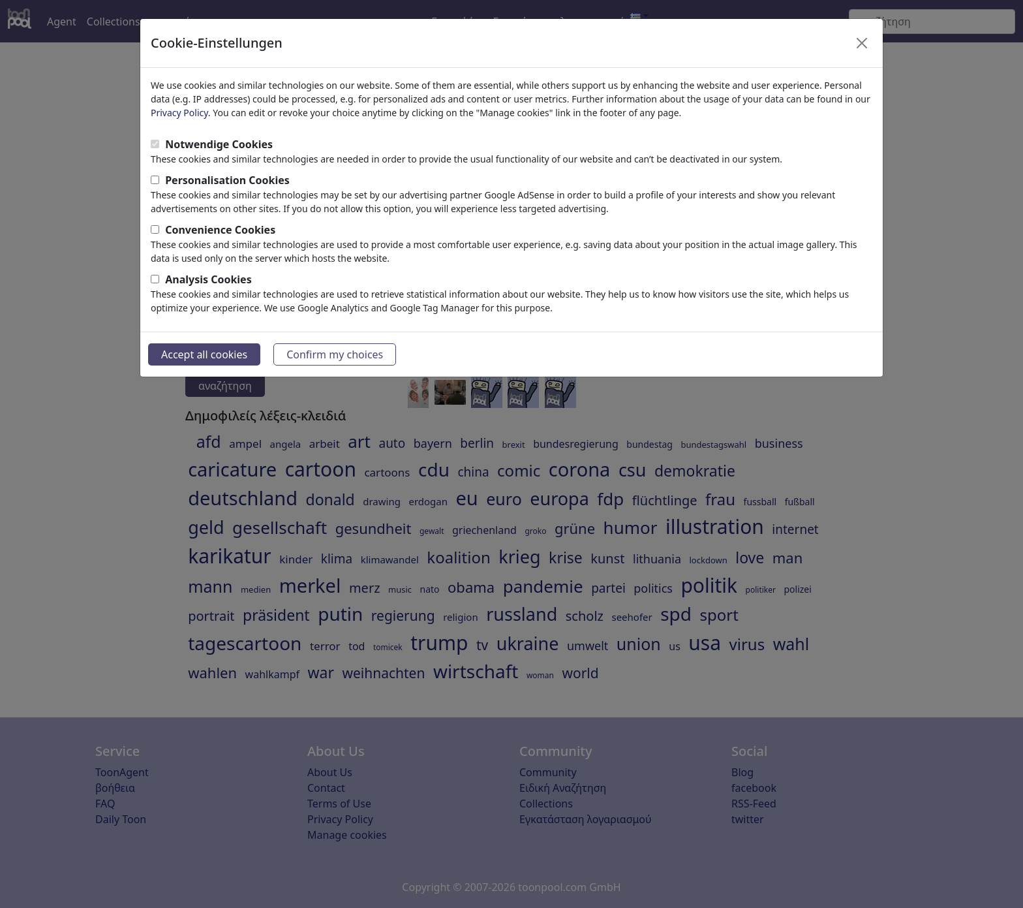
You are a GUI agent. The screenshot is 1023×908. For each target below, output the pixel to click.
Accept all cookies (204, 354)
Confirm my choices (334, 354)
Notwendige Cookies (219, 144)
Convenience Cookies (220, 230)
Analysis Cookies (208, 279)
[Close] (861, 43)
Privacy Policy (179, 112)
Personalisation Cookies (227, 180)
